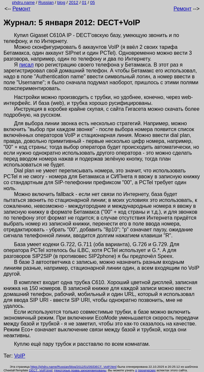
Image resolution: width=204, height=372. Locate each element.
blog (61, 2)
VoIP (19, 356)
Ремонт (21, 8)
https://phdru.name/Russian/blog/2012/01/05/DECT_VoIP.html (73, 366)
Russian (46, 2)
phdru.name (23, 2)
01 (84, 2)
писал (26, 65)
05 (92, 2)
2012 (73, 2)
